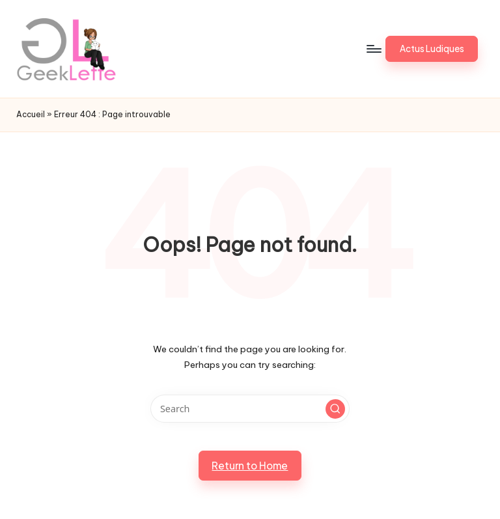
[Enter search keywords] (249, 409)
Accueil (30, 114)
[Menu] (373, 49)
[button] (431, 49)
